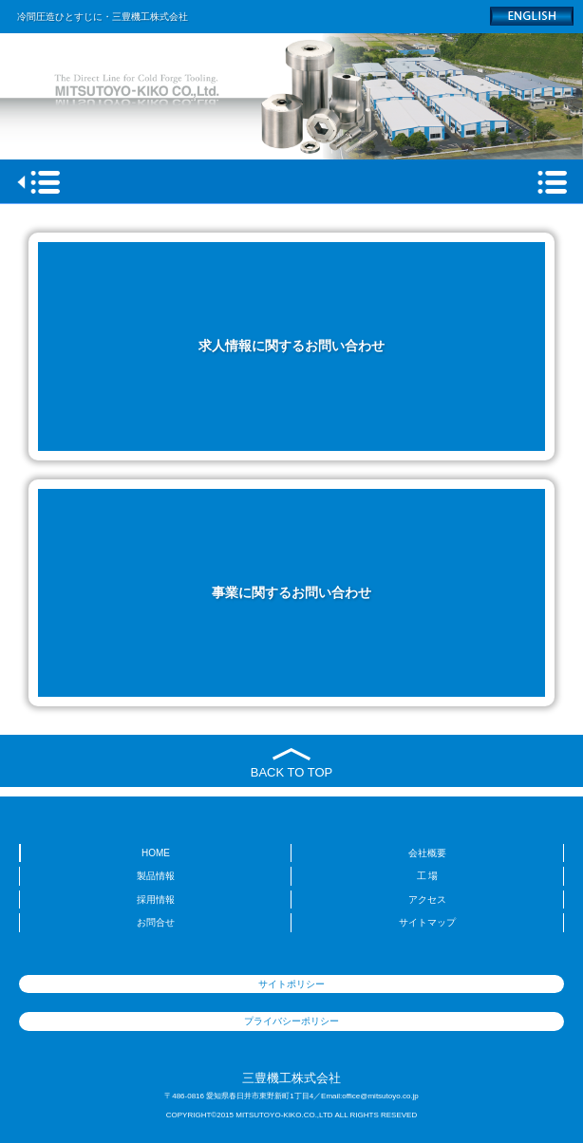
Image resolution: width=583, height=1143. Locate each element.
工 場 (428, 876)
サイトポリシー (291, 984)
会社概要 (427, 853)
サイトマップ (427, 922)
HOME (155, 853)
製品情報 (156, 876)
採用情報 (156, 899)
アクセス (427, 899)
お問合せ (156, 922)
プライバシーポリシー (291, 1021)
